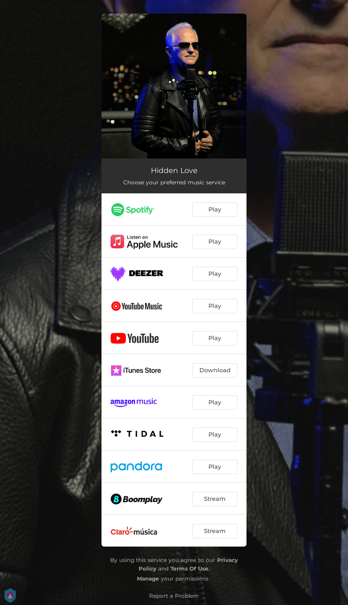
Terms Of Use (189, 568)
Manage (148, 578)
